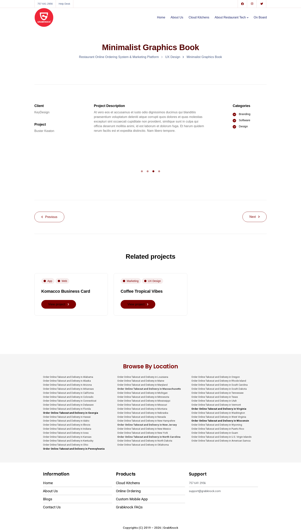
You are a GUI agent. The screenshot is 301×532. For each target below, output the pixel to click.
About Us (177, 17)
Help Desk (64, 3)
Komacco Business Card (65, 291)
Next (254, 216)
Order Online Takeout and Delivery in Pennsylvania (74, 448)
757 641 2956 (45, 3)
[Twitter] (261, 4)
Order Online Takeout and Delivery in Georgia (71, 412)
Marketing (132, 281)
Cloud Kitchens (199, 17)
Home (161, 17)
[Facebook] (242, 4)
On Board (260, 17)
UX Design (154, 281)
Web (64, 281)
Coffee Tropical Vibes (142, 291)
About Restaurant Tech (230, 17)
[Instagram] (252, 4)
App (49, 281)
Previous (49, 217)
